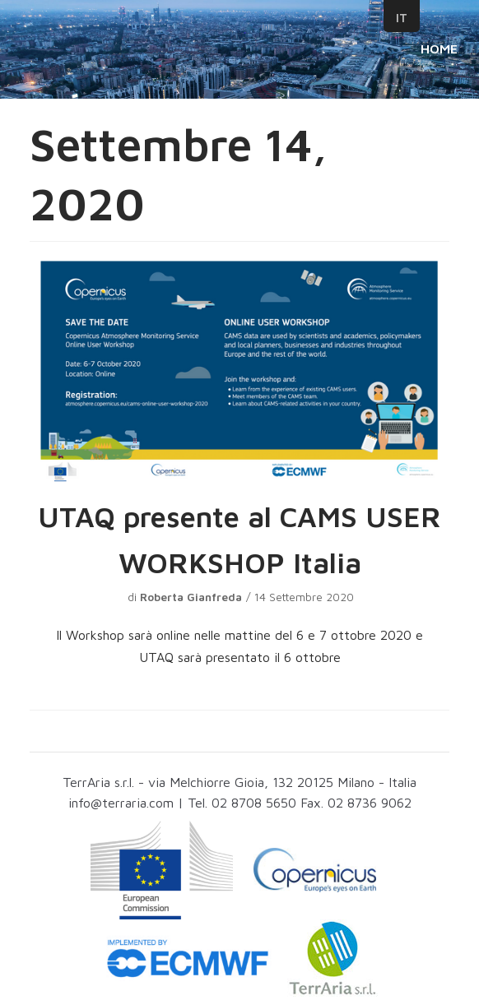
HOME (439, 48)
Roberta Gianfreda (191, 597)
